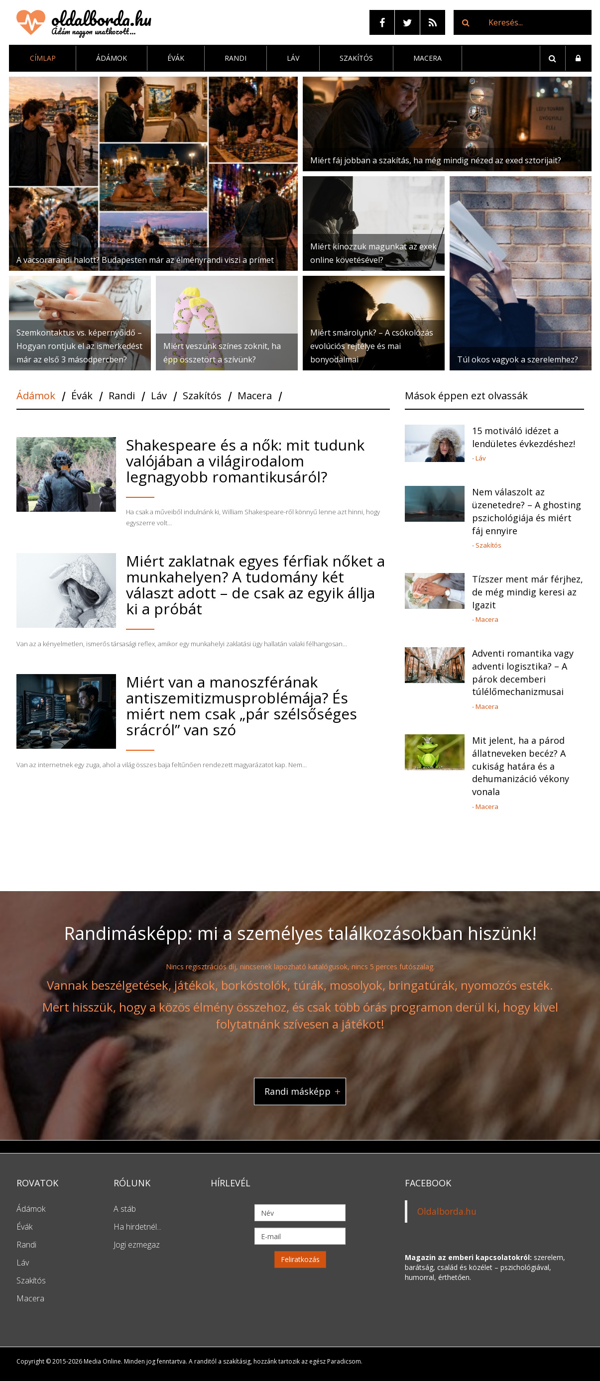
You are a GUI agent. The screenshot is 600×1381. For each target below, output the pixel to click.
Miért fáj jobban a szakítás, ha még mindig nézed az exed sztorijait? (435, 160)
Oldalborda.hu (447, 1211)
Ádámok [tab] (35, 396)
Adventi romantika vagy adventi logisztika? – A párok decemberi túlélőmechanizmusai (523, 672)
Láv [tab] (159, 396)
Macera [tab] (255, 396)
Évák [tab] (82, 396)
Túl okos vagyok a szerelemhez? (517, 359)
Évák (175, 58)
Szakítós (356, 58)
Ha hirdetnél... (137, 1226)
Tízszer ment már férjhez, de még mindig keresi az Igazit (527, 591)
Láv (293, 58)
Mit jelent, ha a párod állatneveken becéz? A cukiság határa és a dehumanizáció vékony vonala (520, 766)
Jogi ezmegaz (137, 1244)
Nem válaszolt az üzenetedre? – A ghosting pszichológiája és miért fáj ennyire (526, 511)
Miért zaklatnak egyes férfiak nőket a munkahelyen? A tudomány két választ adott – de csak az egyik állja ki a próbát (255, 585)
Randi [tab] (122, 396)
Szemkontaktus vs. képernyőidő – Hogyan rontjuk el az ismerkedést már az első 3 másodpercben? (79, 346)
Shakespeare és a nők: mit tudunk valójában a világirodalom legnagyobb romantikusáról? (245, 461)
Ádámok (111, 58)
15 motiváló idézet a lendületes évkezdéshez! (523, 437)
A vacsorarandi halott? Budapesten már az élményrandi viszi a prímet (145, 259)
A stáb (125, 1208)
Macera (427, 58)
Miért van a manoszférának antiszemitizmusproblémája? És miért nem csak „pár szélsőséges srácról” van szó (241, 706)
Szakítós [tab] (202, 396)
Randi (235, 58)
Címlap (43, 58)
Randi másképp (297, 1091)
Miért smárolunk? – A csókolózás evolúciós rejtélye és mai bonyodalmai (371, 346)
